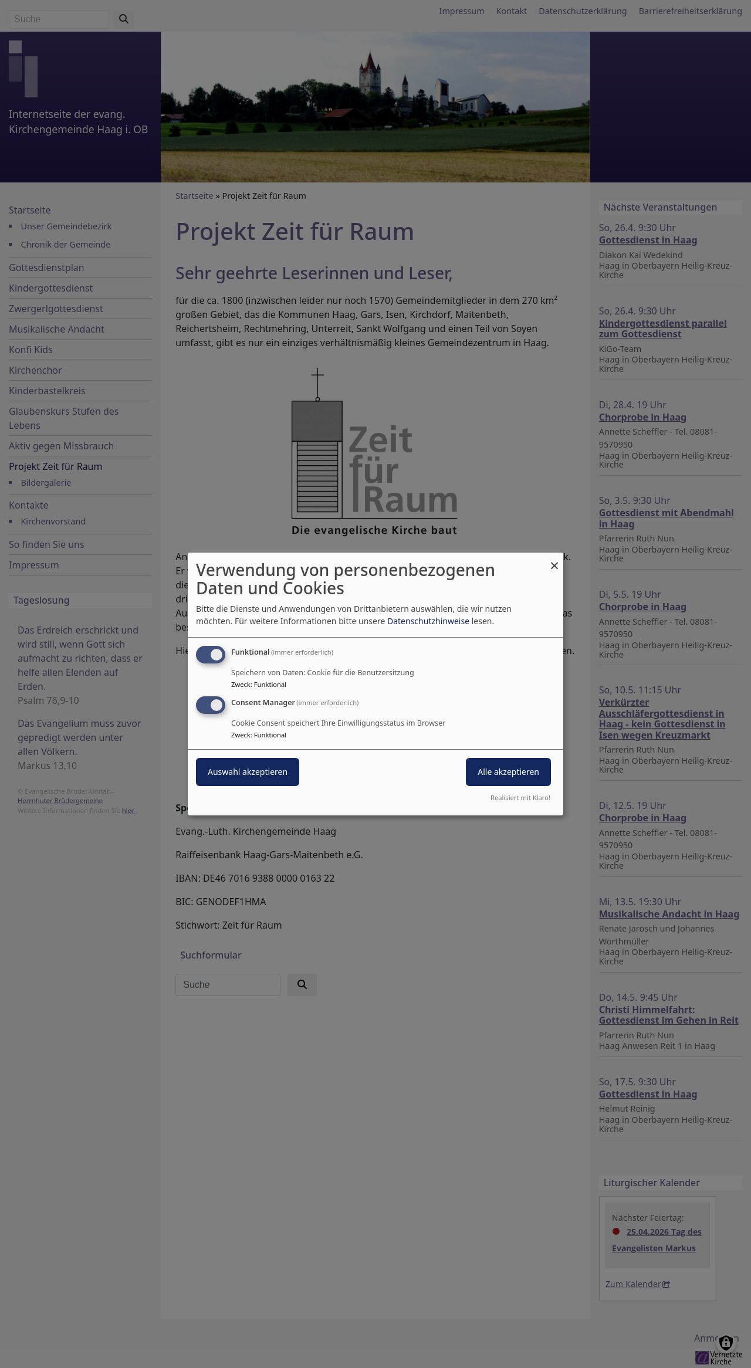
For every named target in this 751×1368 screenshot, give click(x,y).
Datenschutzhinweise (428, 621)
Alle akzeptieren (508, 771)
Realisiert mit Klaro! (520, 797)
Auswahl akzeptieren (247, 771)
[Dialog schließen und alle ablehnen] (554, 560)
